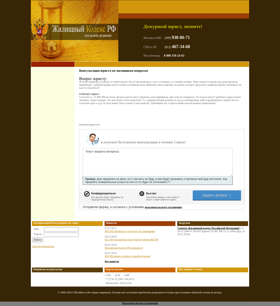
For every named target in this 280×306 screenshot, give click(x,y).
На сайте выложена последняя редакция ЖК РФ (131, 239)
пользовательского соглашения (163, 207)
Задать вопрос (216, 195)
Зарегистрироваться (43, 246)
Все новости (112, 261)
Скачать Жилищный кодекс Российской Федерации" (209, 228)
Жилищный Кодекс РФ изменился (124, 247)
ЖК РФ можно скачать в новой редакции (127, 256)
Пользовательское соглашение (140, 303)
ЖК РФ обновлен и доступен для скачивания (130, 231)
